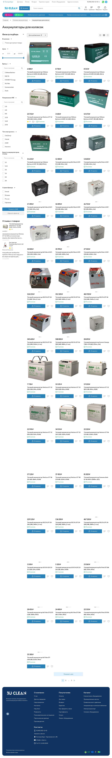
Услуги (61, 715)
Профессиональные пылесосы (76, 15)
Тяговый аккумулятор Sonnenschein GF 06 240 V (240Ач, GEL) (96, 478)
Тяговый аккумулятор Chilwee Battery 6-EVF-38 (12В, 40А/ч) (94, 118)
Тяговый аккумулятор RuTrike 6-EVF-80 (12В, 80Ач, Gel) (96, 208)
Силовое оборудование (91, 712)
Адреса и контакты (72, 2)
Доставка (20, 2)
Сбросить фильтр (13, 213)
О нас (36, 696)
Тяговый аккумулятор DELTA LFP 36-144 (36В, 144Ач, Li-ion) (67, 298)
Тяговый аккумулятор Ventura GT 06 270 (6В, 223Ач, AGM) (67, 478)
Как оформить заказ (65, 708)
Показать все (68, 674)
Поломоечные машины (56, 15)
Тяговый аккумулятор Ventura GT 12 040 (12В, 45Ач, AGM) (67, 388)
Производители (39, 721)
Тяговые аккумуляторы (20, 20)
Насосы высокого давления (99, 15)
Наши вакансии (39, 702)
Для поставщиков (39, 699)
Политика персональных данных (15, 750)
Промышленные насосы (91, 699)
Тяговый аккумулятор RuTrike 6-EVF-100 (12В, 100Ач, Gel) (39, 253)
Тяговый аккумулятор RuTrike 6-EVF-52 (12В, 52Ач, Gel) (96, 163)
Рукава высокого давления (92, 702)
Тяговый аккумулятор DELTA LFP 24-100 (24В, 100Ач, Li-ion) (67, 523)
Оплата (27, 2)
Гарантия (62, 705)
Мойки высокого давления (36, 15)
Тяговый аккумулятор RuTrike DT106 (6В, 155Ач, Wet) (96, 568)
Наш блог (37, 708)
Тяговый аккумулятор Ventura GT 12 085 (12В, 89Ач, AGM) (96, 388)
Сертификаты (63, 712)
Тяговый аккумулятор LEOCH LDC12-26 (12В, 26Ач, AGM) (68, 568)
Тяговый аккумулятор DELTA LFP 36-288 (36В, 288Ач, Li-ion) (67, 343)
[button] (106, 15)
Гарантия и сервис (44, 2)
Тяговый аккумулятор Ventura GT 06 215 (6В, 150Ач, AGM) (96, 433)
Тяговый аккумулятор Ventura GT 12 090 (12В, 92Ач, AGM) (39, 433)
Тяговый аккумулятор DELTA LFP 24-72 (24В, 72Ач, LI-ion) (39, 298)
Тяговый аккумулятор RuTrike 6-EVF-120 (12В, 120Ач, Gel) (68, 253)
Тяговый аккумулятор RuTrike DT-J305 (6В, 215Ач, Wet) (38, 658)
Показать (12, 209)
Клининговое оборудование (93, 696)
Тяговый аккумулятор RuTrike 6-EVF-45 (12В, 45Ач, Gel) (68, 163)
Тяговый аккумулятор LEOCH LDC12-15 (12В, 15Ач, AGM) (39, 568)
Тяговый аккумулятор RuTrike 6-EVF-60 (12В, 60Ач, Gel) (68, 208)
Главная (5, 20)
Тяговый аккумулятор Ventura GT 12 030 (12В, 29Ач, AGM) (39, 388)
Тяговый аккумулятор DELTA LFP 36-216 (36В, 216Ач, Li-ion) (96, 298)
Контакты (37, 705)
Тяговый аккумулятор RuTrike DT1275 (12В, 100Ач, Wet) (40, 613)
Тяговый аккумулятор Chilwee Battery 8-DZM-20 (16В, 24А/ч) (94, 73)
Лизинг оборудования (58, 2)
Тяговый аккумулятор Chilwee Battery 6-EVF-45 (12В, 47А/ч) (37, 163)
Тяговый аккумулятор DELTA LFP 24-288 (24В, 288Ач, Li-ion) (96, 523)
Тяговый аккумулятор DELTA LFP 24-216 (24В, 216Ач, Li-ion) (39, 343)
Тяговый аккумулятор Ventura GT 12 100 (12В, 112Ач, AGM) (39, 118)
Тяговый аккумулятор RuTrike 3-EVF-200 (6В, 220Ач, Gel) (96, 253)
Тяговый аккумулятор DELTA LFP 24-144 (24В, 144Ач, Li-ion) (39, 523)
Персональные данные (41, 718)
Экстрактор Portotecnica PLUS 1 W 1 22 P (16, 244)
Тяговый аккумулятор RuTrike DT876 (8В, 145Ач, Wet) (96, 613)
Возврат (34, 2)
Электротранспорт (90, 708)
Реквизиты (37, 712)
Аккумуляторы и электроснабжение (95, 705)
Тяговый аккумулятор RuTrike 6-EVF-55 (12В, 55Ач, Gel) (39, 208)
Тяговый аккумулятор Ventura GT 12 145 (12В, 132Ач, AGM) (67, 433)
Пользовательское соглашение (44, 715)
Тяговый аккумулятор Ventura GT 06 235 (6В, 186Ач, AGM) (39, 478)
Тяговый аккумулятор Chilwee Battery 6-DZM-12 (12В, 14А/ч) (65, 118)
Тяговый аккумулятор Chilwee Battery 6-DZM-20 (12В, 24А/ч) (37, 73)
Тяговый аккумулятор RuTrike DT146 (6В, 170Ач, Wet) (68, 613)
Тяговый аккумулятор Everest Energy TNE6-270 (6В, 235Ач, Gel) (96, 343)
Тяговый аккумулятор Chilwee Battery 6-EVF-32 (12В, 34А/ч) (65, 73)
